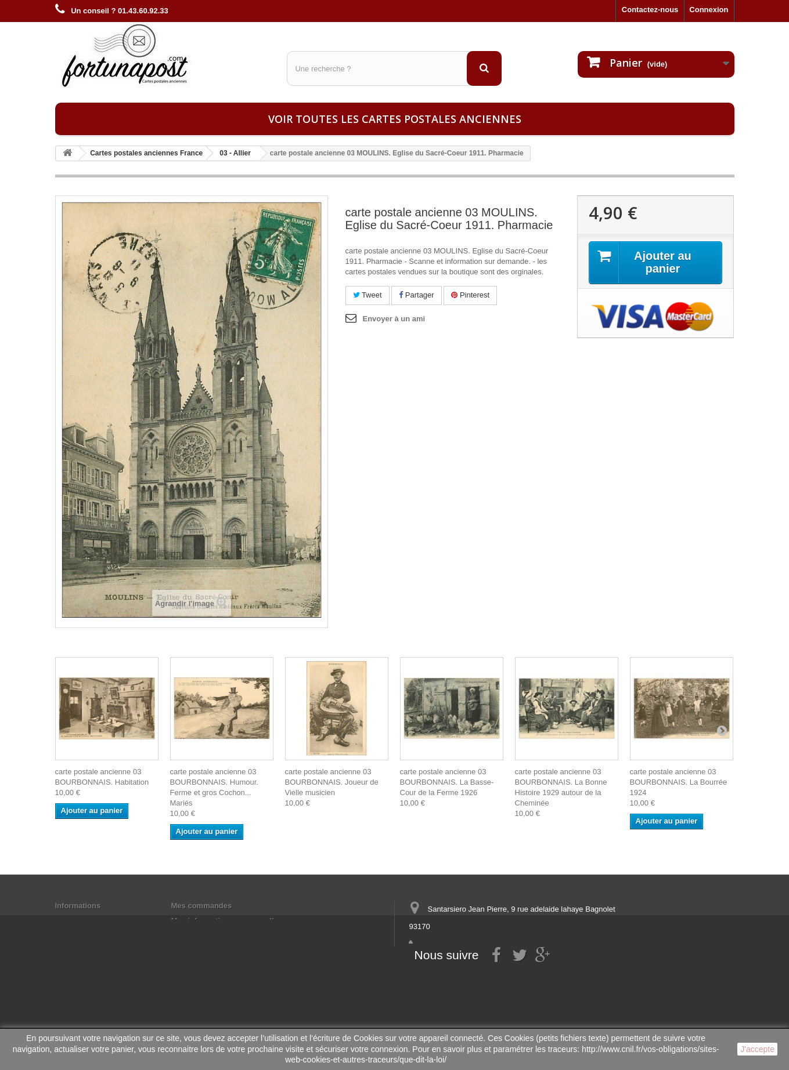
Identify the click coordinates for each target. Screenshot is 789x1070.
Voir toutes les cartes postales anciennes (394, 119)
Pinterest (470, 295)
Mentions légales (85, 920)
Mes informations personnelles (226, 920)
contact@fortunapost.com (498, 969)
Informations (78, 905)
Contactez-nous (650, 9)
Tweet (367, 295)
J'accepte (757, 1049)
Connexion (708, 9)
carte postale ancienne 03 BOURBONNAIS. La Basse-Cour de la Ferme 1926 (447, 782)
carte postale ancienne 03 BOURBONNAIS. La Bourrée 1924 (678, 782)
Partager (416, 295)
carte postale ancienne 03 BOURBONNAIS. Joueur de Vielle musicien (332, 782)
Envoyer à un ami (394, 318)
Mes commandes (201, 905)
